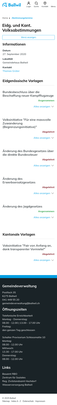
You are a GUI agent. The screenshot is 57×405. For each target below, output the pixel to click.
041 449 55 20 (10, 299)
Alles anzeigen (42, 106)
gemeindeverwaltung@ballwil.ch (21, 303)
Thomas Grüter (11, 70)
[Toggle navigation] (53, 4)
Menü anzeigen (28, 37)
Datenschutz (28, 401)
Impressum (40, 401)
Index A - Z (16, 401)
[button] (36, 4)
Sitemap (6, 401)
